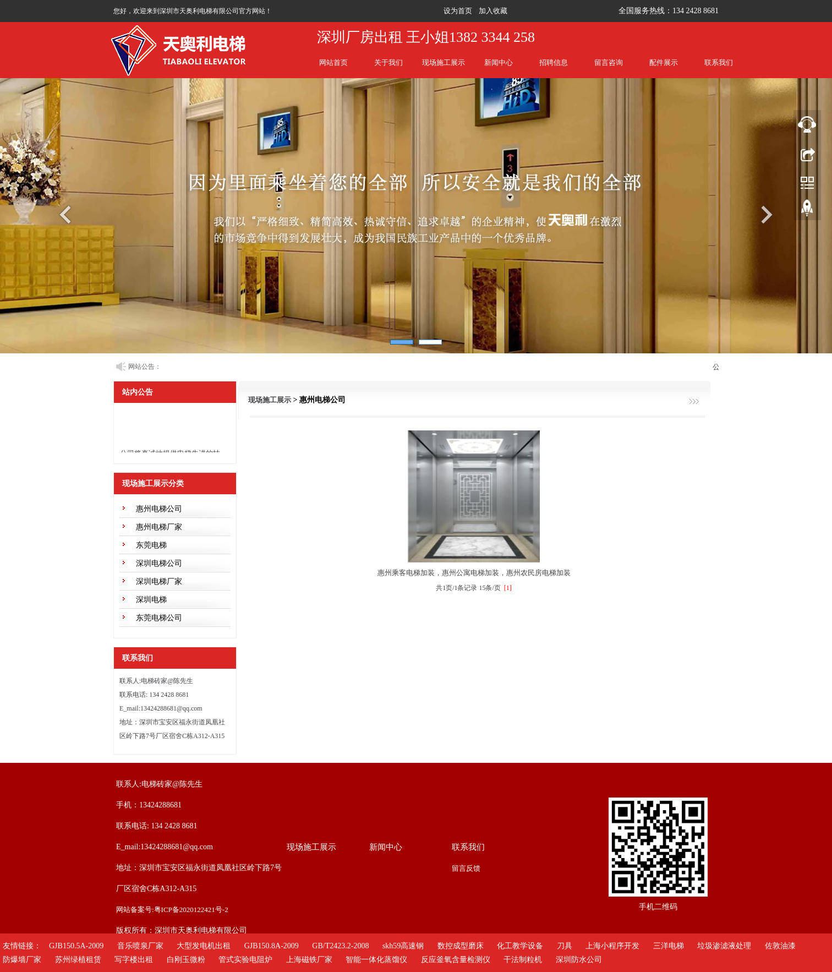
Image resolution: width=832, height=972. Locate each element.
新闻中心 (498, 62)
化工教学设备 (520, 946)
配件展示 (663, 62)
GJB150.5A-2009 (76, 946)
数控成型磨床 (460, 946)
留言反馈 (466, 868)
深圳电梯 (151, 600)
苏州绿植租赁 (78, 959)
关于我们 (388, 62)
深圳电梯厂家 (159, 581)
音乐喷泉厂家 (140, 946)
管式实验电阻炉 (245, 959)
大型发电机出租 (204, 946)
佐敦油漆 (780, 946)
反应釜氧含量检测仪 (455, 959)
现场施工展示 (443, 62)
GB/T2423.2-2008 (340, 946)
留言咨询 (608, 62)
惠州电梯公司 (159, 509)
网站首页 (333, 62)
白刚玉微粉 (186, 959)
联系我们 (718, 62)
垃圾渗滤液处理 (724, 946)
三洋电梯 (668, 946)
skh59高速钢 (403, 946)
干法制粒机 (522, 959)
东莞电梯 (151, 545)
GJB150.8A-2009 (271, 946)
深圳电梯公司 (159, 563)
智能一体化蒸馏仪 (376, 959)
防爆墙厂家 (22, 959)
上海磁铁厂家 (309, 959)
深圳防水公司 (579, 959)
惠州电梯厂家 (159, 527)
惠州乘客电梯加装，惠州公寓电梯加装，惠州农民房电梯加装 (474, 573)
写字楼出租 (133, 959)
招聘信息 (553, 62)
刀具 (564, 946)
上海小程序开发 (612, 946)
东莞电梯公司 (159, 618)
